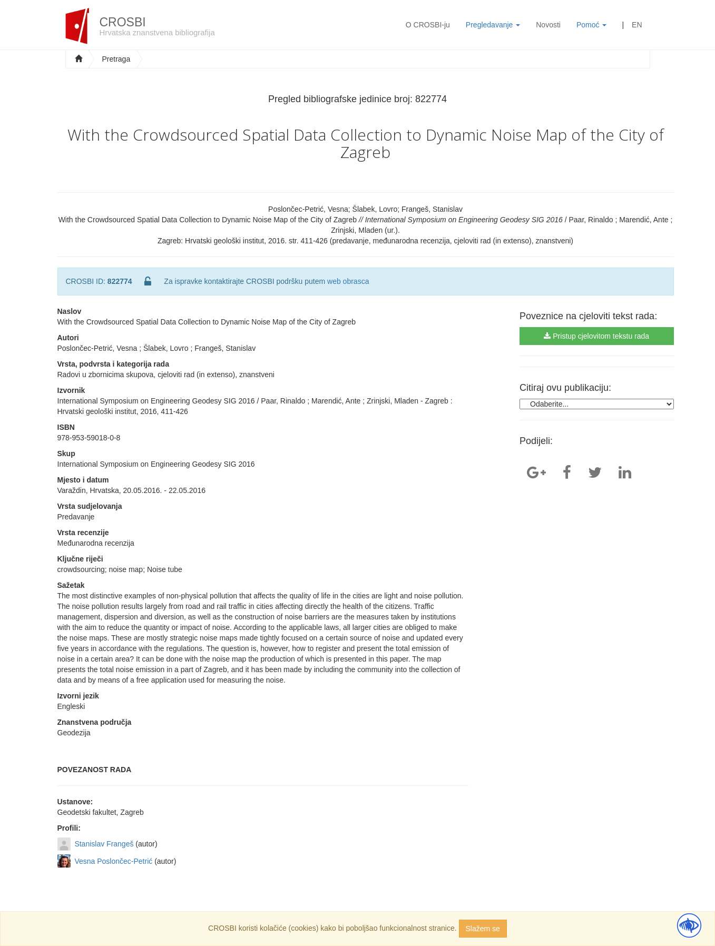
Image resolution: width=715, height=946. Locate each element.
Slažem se (483, 928)
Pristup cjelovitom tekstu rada (596, 336)
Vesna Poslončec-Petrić (113, 861)
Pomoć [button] (591, 25)
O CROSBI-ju (428, 25)
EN (637, 25)
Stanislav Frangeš (103, 844)
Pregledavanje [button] (493, 25)
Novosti (548, 25)
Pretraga (116, 59)
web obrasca (348, 281)
